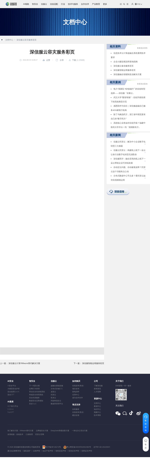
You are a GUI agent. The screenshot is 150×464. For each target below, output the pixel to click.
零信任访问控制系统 (37, 391)
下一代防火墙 (34, 385)
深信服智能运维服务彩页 (93, 363)
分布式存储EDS (57, 388)
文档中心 (97, 403)
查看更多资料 (142, 48)
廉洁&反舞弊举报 (14, 451)
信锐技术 (19, 434)
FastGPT (11, 412)
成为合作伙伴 (77, 397)
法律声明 (36, 451)
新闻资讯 (97, 388)
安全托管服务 (34, 397)
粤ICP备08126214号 (53, 447)
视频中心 (97, 412)
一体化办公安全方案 (80, 430)
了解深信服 (98, 385)
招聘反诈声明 (87, 451)
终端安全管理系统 (36, 394)
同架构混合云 (56, 400)
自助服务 (75, 409)
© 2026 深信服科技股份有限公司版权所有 (24, 447)
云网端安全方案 (42, 430)
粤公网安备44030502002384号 (78, 447)
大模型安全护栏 (14, 388)
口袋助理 (29, 434)
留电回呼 (75, 391)
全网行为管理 (34, 388)
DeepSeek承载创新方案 (60, 430)
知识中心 (97, 409)
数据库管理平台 (57, 403)
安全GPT (11, 394)
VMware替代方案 (26, 430)
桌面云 (53, 391)
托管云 (53, 394)
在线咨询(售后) (78, 412)
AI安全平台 (12, 385)
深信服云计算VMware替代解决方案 (24, 363)
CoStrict (11, 409)
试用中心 (75, 394)
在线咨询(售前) (78, 385)
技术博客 (97, 415)
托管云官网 (39, 434)
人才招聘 (97, 391)
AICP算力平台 (13, 406)
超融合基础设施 (57, 385)
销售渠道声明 (61, 451)
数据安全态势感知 (36, 400)
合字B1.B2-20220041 (102, 447)
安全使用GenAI (13, 391)
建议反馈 (75, 415)
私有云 (53, 397)
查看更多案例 (142, 84)
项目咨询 (75, 388)
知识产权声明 (47, 451)
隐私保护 (27, 451)
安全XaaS (32, 403)
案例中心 (97, 406)
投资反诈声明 (73, 451)
